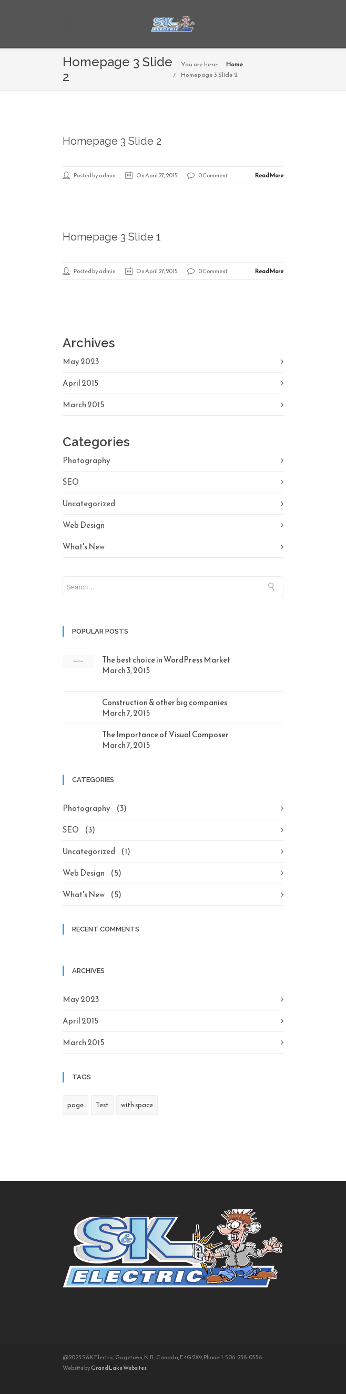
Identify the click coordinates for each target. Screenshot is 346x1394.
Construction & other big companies (164, 702)
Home (234, 64)
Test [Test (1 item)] (102, 1105)
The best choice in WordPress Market (166, 660)
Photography (86, 460)
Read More (269, 175)
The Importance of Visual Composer (165, 734)
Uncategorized (89, 503)
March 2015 (83, 404)
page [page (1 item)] (75, 1105)
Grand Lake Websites (119, 1367)
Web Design (84, 525)
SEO (71, 482)
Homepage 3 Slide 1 (112, 236)
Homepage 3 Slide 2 (209, 74)
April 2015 (80, 383)
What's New (84, 546)
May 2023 (81, 361)
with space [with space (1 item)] (137, 1105)
